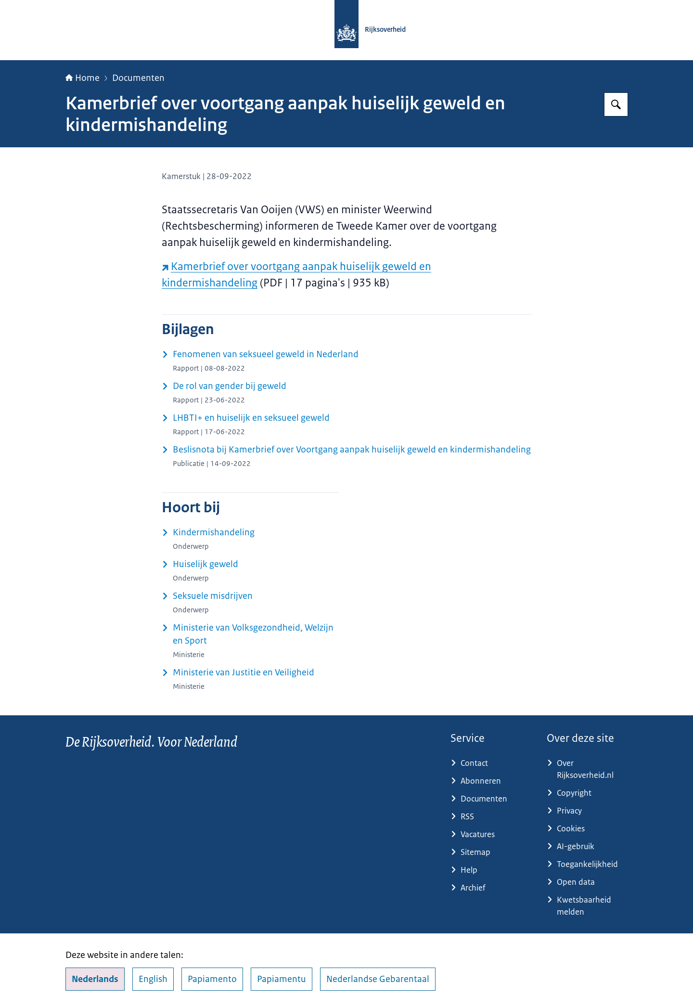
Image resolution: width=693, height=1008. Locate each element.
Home (82, 78)
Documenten (138, 78)
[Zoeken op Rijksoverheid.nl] (616, 104)
